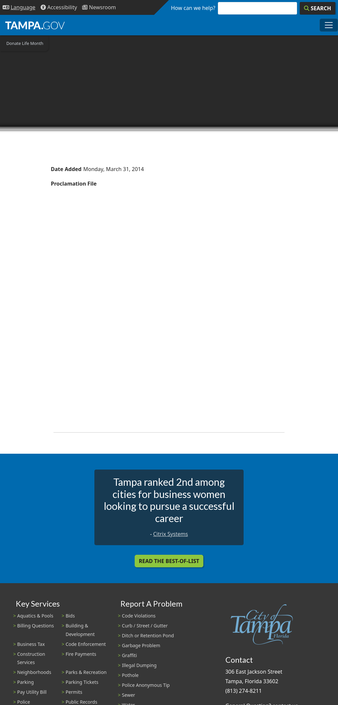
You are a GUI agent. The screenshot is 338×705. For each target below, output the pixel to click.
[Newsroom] (99, 7)
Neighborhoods (34, 672)
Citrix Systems (170, 534)
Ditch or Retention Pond (148, 635)
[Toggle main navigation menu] (329, 25)
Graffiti (129, 655)
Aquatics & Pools (35, 616)
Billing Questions (35, 625)
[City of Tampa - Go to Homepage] (35, 25)
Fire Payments (81, 654)
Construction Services (31, 658)
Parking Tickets (82, 682)
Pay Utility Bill (32, 692)
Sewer (128, 695)
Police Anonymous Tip (146, 685)
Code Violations (138, 616)
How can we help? (193, 8)
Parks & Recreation (86, 672)
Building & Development (80, 629)
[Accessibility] (59, 7)
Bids (70, 616)
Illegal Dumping (139, 665)
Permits (74, 692)
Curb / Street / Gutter (145, 625)
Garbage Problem (141, 645)
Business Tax (31, 644)
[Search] (317, 8)
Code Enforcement (86, 644)
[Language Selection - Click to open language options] (19, 7)
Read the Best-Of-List (169, 561)
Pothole (130, 675)
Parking (25, 682)
